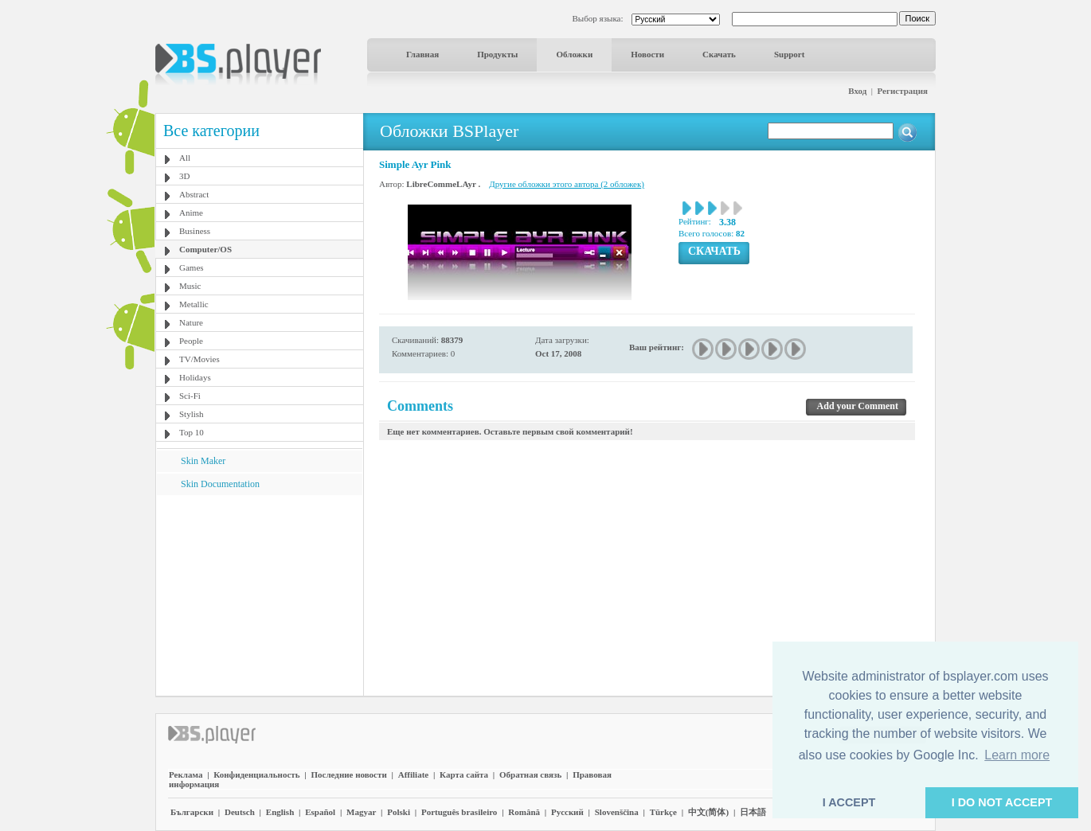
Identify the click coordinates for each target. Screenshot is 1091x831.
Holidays (195, 377)
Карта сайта (464, 774)
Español (320, 812)
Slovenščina (617, 812)
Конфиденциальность (256, 774)
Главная (422, 54)
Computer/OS (205, 249)
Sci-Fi (190, 395)
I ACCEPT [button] (849, 802)
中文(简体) (708, 812)
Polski (398, 812)
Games (191, 267)
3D (184, 176)
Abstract (194, 194)
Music (190, 286)
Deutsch (240, 812)
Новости (647, 54)
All (184, 157)
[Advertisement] (259, 594)
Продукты (497, 54)
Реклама (185, 774)
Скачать (719, 54)
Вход (857, 91)
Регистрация (903, 91)
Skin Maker (203, 460)
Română (524, 812)
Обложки (574, 54)
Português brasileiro (459, 812)
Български (191, 812)
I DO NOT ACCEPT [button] (1002, 802)
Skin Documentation (220, 484)
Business (194, 231)
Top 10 (191, 432)
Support (789, 54)
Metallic (194, 304)
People (191, 340)
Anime (191, 212)
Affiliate (413, 774)
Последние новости (348, 774)
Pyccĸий (567, 812)
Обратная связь (530, 774)
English (280, 812)
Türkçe (663, 812)
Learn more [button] (1017, 755)
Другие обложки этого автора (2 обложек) (566, 184)
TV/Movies (199, 359)
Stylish (191, 414)
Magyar (361, 812)
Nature (191, 322)
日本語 (753, 812)
